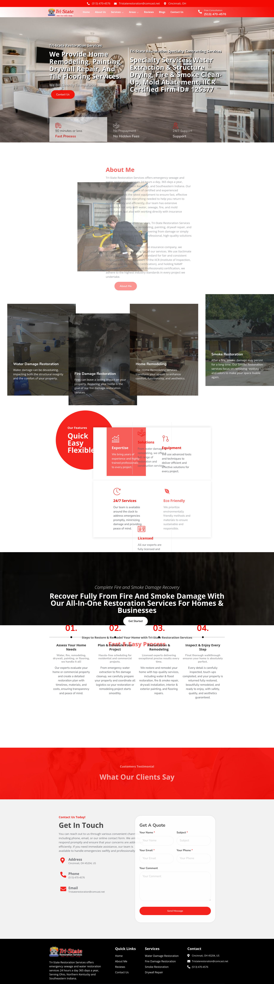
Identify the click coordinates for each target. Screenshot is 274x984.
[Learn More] (180, 861)
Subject (103, 832)
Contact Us (177, 12)
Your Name (68, 832)
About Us (100, 12)
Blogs (162, 12)
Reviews (149, 12)
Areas (134, 12)
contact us (73, 94)
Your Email (68, 850)
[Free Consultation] (200, 12)
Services (117, 12)
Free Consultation (213, 10)
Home (86, 12)
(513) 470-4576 (215, 14)
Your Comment (70, 868)
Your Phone (106, 850)
